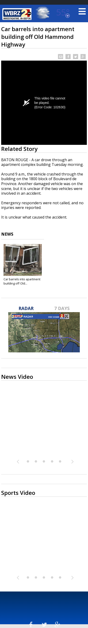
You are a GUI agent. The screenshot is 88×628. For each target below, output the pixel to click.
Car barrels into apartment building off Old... (22, 281)
